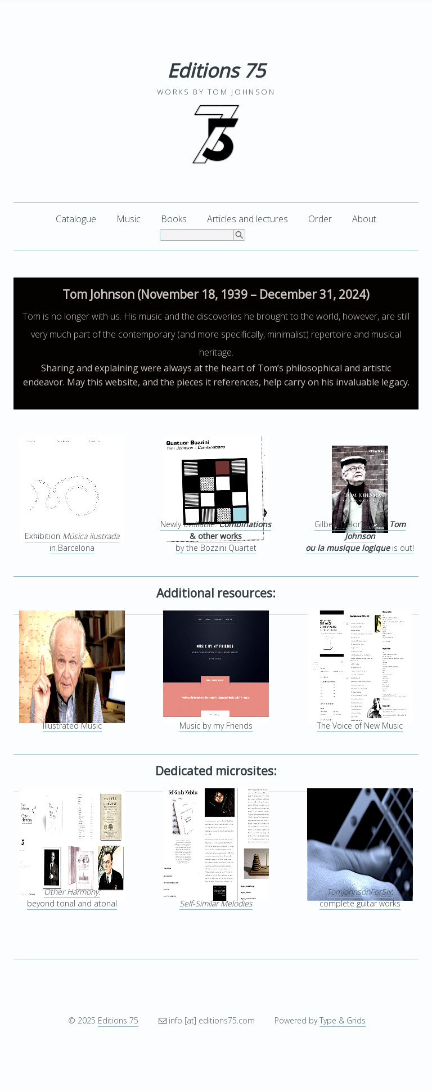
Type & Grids (343, 1020)
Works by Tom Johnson (216, 92)
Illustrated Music (72, 725)
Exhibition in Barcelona (72, 542)
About (364, 219)
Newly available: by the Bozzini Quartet (215, 536)
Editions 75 (216, 70)
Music (128, 219)
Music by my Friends (216, 725)
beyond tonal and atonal (72, 897)
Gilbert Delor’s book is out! (359, 536)
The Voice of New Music (360, 725)
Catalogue (76, 219)
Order (320, 219)
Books (174, 219)
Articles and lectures (247, 219)
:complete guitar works (360, 897)
